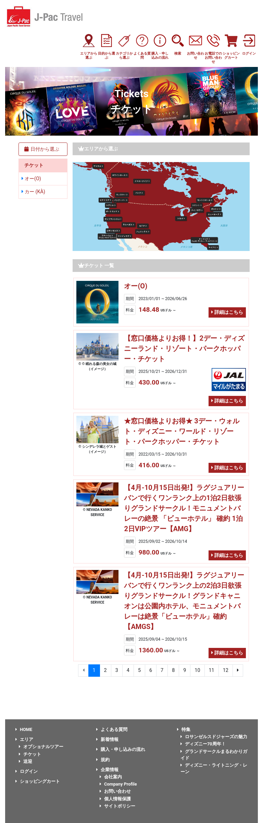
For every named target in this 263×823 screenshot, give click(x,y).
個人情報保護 (115, 798)
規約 (103, 759)
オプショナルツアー (41, 746)
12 (225, 670)
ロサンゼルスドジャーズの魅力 (213, 736)
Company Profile (118, 784)
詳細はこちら (227, 312)
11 (211, 670)
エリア (24, 739)
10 (197, 670)
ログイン (26, 771)
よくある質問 (111, 729)
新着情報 (107, 739)
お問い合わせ (115, 791)
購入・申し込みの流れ (120, 749)
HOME (23, 729)
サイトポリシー (117, 806)
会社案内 (111, 776)
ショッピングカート (37, 781)
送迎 (25, 761)
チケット (30, 754)
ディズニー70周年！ (203, 743)
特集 (183, 729)
